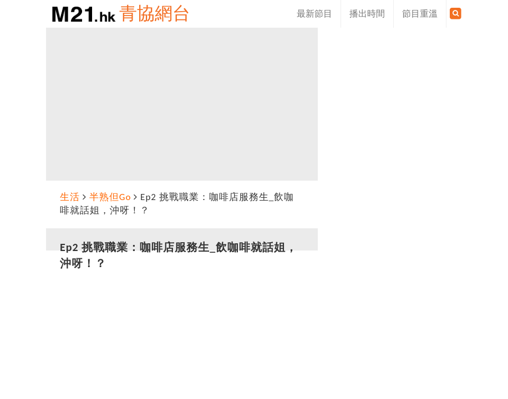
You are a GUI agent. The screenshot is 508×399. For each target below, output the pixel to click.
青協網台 (154, 13)
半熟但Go (110, 197)
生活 (70, 197)
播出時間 (367, 13)
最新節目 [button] (314, 13)
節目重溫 (420, 13)
